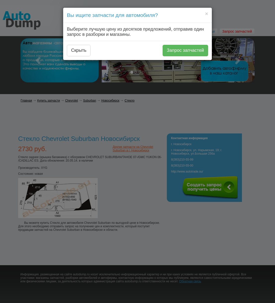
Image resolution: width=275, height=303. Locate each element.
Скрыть (78, 50)
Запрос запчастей (185, 50)
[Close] (206, 13)
